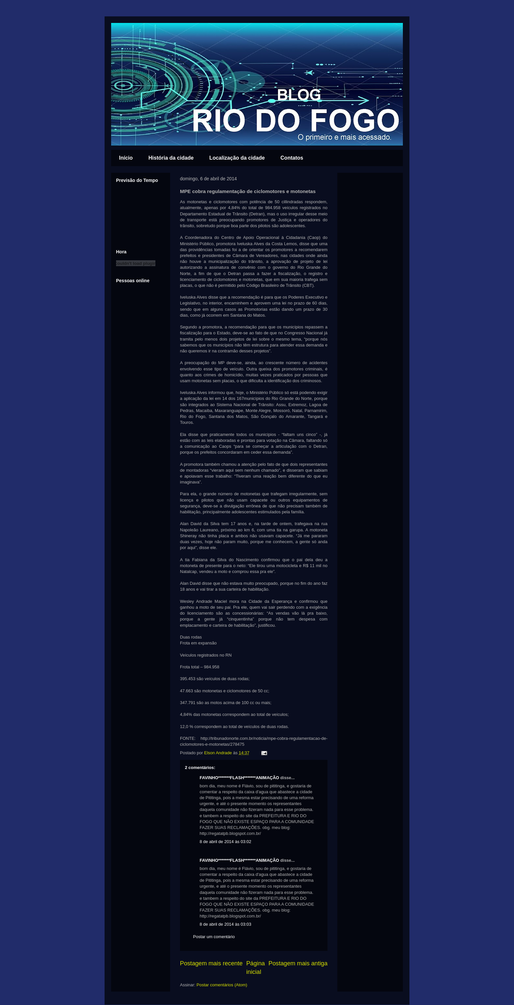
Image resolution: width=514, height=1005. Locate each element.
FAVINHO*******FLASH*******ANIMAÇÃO (239, 777)
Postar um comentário (214, 936)
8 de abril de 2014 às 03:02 (225, 841)
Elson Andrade (218, 752)
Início (126, 158)
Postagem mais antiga (297, 963)
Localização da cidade (237, 158)
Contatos (292, 158)
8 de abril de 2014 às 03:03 (225, 924)
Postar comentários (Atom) (222, 984)
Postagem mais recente (211, 963)
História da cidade (171, 158)
